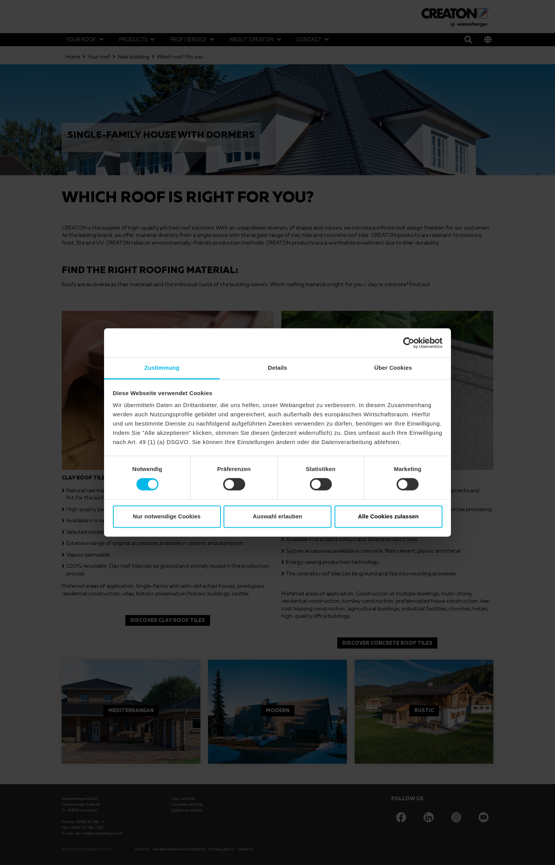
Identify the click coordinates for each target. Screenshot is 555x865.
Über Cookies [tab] (393, 367)
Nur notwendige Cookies (167, 516)
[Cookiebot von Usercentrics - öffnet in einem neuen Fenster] (408, 343)
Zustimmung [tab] (162, 367)
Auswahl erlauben (277, 516)
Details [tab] (277, 367)
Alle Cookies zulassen (388, 516)
